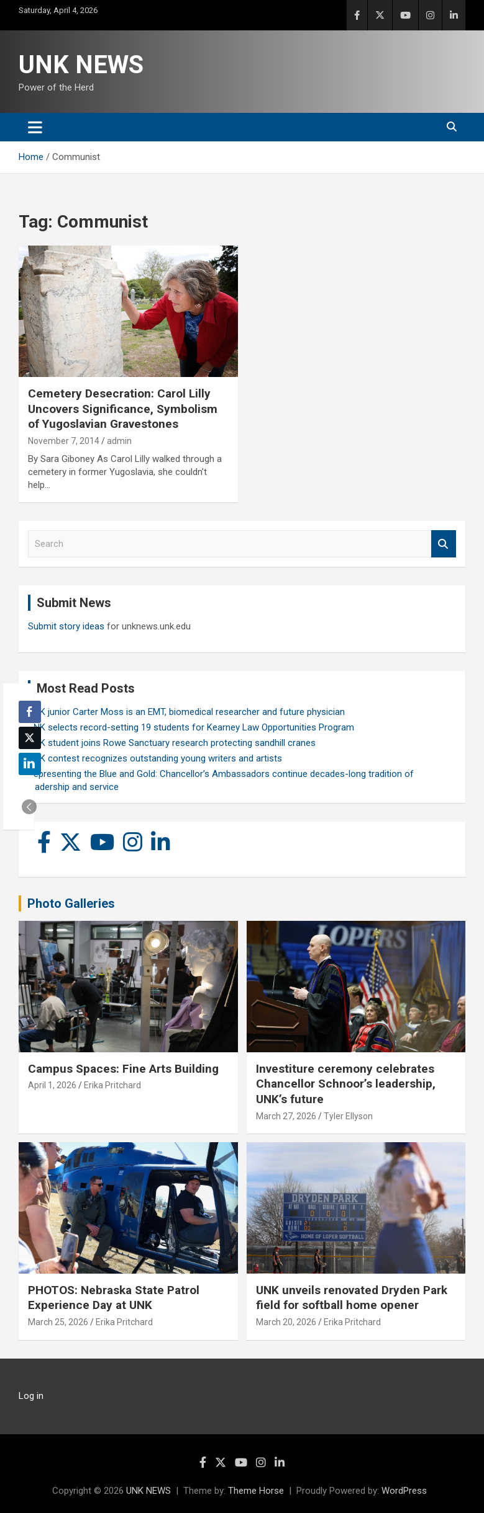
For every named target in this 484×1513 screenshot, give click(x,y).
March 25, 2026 (58, 1322)
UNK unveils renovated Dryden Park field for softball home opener (351, 1298)
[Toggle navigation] (35, 127)
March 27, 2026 (286, 1116)
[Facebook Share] (30, 712)
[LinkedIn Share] (30, 764)
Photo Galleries (71, 903)
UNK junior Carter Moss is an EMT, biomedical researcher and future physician (186, 711)
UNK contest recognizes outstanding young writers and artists (155, 758)
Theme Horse (256, 1490)
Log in (31, 1395)
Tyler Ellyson (348, 1116)
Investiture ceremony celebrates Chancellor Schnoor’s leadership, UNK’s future (346, 1084)
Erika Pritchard (112, 1085)
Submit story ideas (66, 626)
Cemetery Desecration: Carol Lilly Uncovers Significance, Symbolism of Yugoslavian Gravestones (122, 408)
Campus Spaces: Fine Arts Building (123, 1069)
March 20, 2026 (286, 1322)
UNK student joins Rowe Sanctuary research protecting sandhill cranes (172, 742)
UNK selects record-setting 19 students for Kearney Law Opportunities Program (191, 727)
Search (443, 544)
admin (119, 441)
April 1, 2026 (52, 1085)
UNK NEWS (81, 64)
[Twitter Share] (30, 738)
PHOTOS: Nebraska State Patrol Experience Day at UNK (113, 1298)
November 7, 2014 (63, 441)
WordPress (404, 1490)
